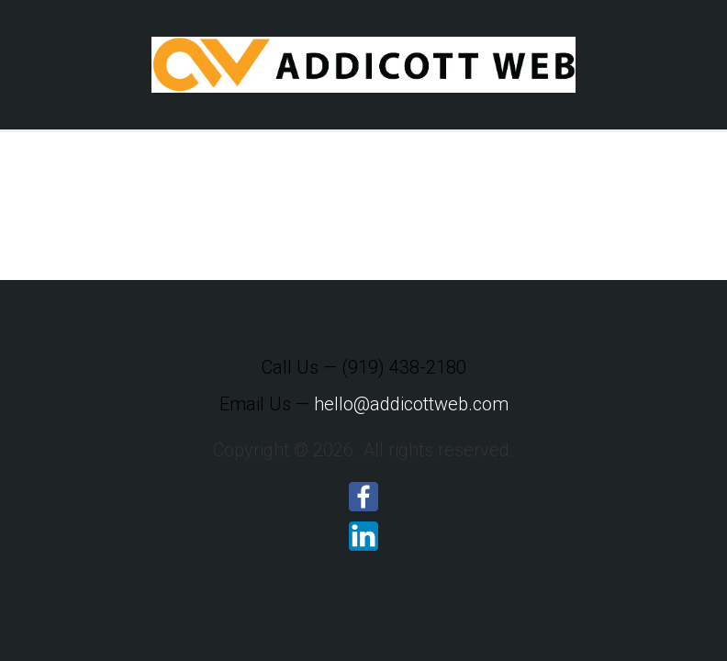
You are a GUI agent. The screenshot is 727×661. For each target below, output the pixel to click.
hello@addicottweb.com (411, 404)
